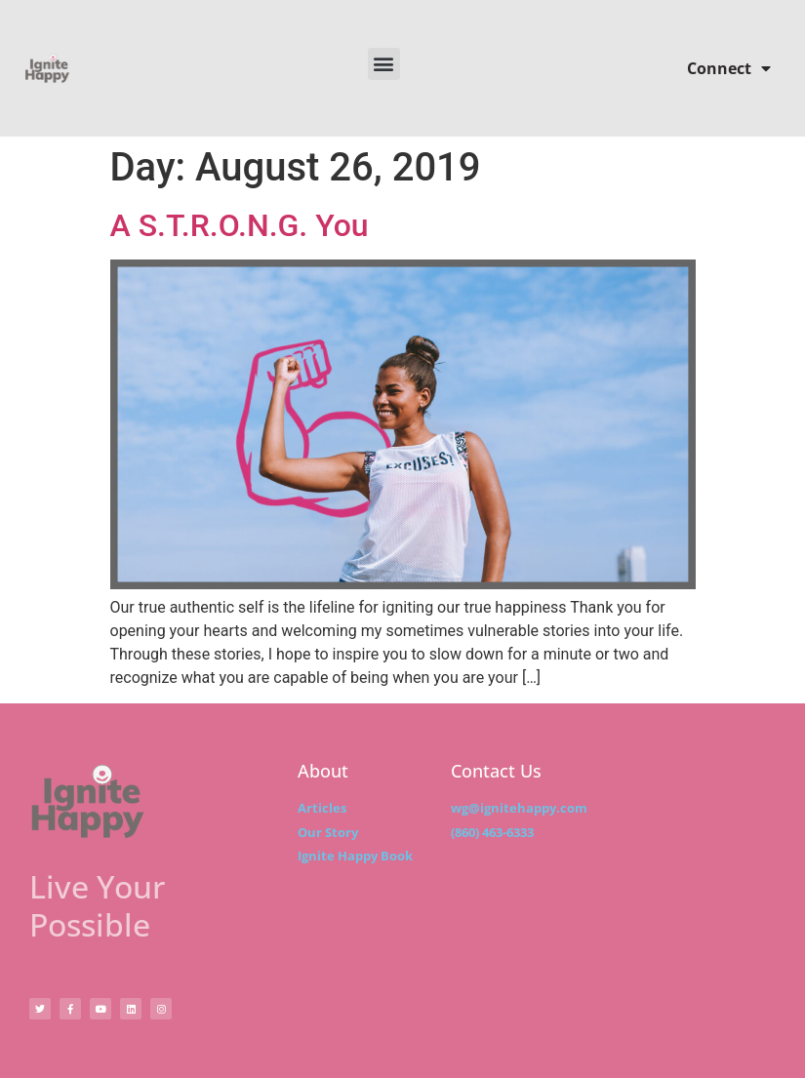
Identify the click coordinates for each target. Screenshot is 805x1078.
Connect (729, 68)
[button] (384, 64)
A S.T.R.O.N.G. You (239, 225)
